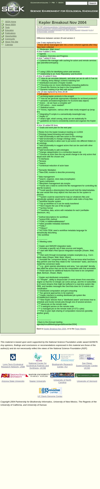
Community (10, 39)
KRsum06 (84, 30)
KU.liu (91, 30)
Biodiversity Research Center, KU (62, 365)
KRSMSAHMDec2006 (44, 28)
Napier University (37, 381)
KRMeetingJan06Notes (50, 27)
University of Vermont (87, 381)
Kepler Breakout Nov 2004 (55, 329)
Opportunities (11, 36)
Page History (80, 329)
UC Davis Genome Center (50, 396)
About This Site (11, 42)
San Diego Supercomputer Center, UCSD (87, 365)
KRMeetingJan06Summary (67, 27)
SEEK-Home (10, 22)
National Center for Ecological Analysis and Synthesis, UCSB (37, 365)
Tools (7, 27)
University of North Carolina (62, 381)
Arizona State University (13, 381)
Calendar (9, 45)
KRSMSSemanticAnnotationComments (49, 30)
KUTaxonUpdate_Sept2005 (45, 32)
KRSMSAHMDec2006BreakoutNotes (64, 28)
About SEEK (10, 24)
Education (9, 30)
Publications (10, 33)
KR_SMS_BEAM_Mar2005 (71, 30)
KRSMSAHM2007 (83, 27)
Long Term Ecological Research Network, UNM (13, 365)
